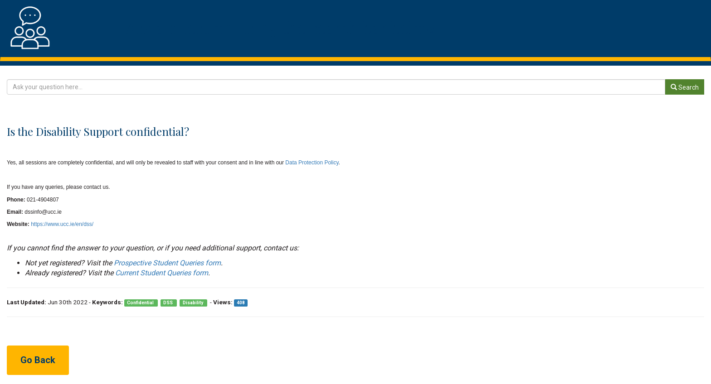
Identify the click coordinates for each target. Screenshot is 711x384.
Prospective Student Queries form (167, 263)
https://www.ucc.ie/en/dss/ (62, 224)
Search (685, 87)
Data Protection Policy (311, 162)
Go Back (37, 360)
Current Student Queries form (161, 273)
